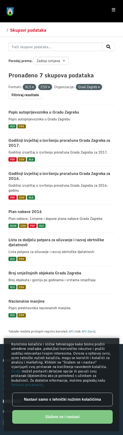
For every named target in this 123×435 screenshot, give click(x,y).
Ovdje (16, 371)
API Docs (87, 331)
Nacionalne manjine (26, 301)
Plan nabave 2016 (25, 212)
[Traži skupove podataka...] (55, 47)
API (71, 331)
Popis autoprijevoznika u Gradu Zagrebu (43, 112)
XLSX (13, 226)
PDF (12, 159)
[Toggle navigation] (113, 10)
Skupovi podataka (28, 30)
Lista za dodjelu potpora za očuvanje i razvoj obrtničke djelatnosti (56, 242)
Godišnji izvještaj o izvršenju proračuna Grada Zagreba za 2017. (59, 142)
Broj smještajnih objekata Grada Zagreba (44, 273)
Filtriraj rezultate (25, 95)
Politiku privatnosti (27, 385)
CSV (21, 126)
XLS (12, 126)
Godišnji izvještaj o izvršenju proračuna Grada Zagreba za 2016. (59, 176)
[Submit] (108, 47)
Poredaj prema (19, 60)
